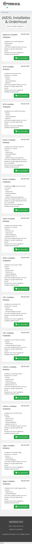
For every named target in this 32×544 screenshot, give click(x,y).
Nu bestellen (21, 58)
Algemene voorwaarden (16, 529)
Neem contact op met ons (16, 526)
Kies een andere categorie (15, 26)
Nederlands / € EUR (16, 522)
